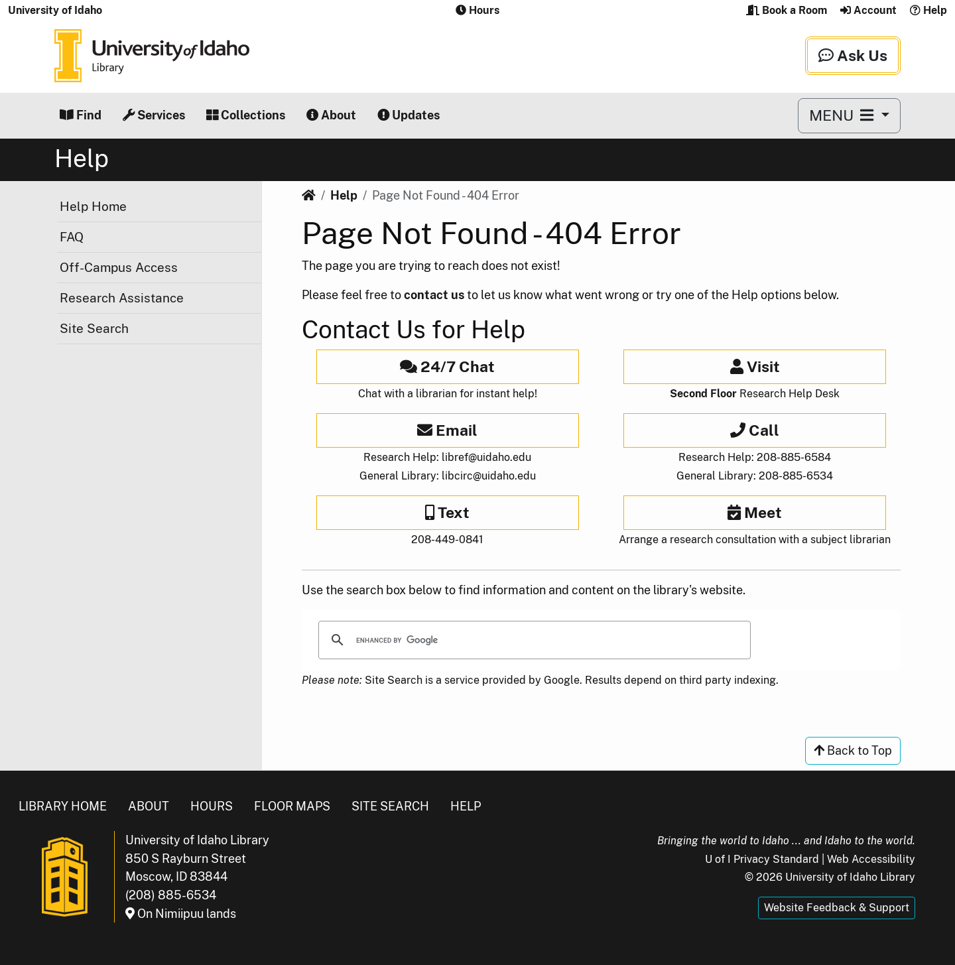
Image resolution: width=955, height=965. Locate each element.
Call (754, 430)
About (331, 115)
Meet (755, 512)
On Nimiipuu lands (180, 914)
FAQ (72, 236)
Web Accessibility (871, 859)
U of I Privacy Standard (762, 859)
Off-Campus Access (119, 267)
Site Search (94, 328)
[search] (532, 640)
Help (928, 10)
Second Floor (703, 393)
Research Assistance (122, 297)
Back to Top (853, 750)
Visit (755, 366)
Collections (245, 115)
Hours (211, 806)
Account (868, 10)
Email (447, 430)
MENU (843, 115)
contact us (434, 295)
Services (154, 115)
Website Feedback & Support (836, 907)
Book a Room (786, 10)
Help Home (93, 206)
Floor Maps (292, 806)
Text (447, 512)
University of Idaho (55, 10)
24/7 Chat (447, 366)
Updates (408, 115)
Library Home (63, 806)
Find (80, 115)
